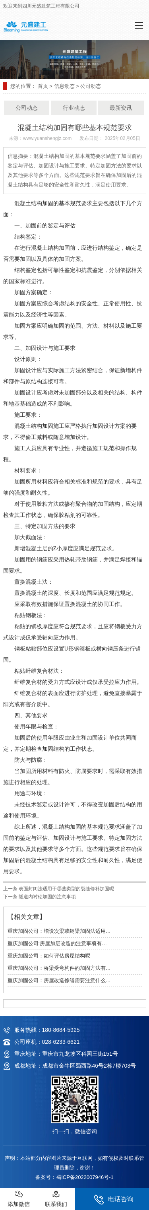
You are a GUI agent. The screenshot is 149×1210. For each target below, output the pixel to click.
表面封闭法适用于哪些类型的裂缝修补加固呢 (65, 888)
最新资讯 (121, 108)
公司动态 (26, 108)
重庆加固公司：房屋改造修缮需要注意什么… (59, 980)
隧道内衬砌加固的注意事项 (46, 896)
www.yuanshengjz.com (47, 138)
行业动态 (74, 108)
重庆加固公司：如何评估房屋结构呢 (49, 956)
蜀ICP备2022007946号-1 (85, 1177)
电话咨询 (114, 1199)
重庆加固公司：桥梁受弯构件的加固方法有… (59, 968)
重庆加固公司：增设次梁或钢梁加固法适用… (59, 931)
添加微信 (19, 1198)
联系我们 (56, 1198)
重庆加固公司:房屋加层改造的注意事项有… (57, 943)
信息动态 (64, 86)
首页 (43, 86)
